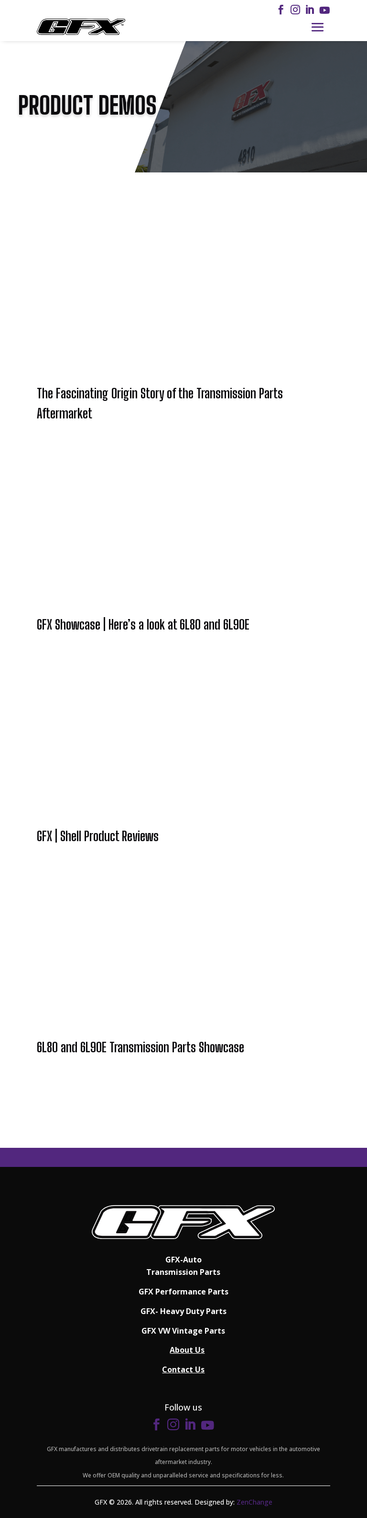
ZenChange (254, 1502)
